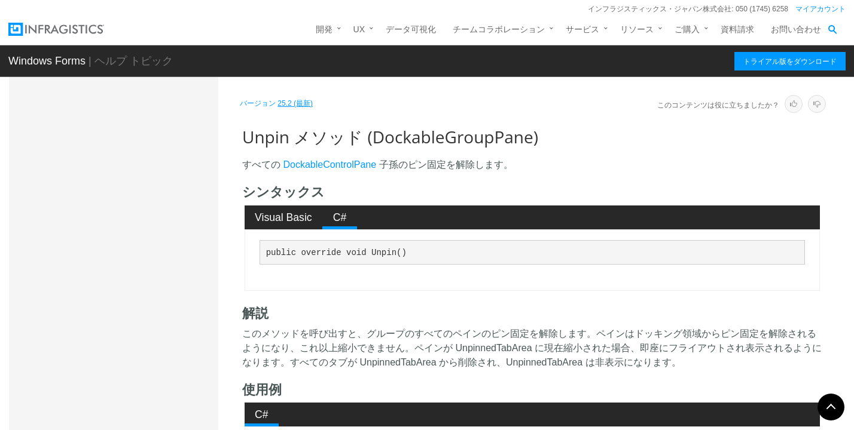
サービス (582, 29)
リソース (637, 29)
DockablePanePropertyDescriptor (138, 384)
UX (359, 29)
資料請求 (737, 29)
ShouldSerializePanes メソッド (156, 229)
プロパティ (108, 317)
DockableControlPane (329, 164)
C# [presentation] (340, 217)
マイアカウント (820, 9)
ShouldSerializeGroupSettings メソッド (154, 202)
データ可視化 (411, 29)
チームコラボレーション (499, 29)
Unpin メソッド (127, 292)
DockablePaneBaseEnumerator (134, 363)
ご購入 (687, 29)
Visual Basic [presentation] (283, 217)
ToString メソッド (130, 271)
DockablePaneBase (113, 342)
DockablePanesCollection (124, 405)
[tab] (284, 217)
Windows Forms (47, 61)
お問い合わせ (796, 29)
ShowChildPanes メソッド (147, 250)
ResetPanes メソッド (138, 142)
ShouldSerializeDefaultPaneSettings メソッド (155, 169)
